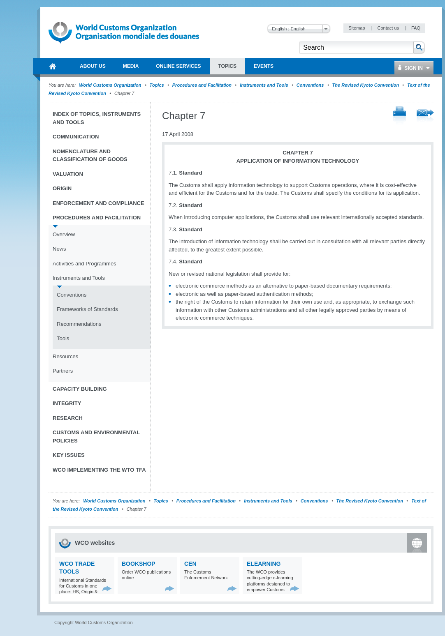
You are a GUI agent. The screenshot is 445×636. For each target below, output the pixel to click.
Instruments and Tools (264, 85)
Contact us (388, 27)
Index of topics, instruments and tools (97, 118)
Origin (62, 188)
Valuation (68, 174)
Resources (65, 356)
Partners (63, 371)
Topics (157, 85)
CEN (190, 563)
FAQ (415, 27)
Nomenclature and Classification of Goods (90, 155)
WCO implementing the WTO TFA (99, 470)
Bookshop (138, 563)
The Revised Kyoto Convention (365, 85)
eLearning (263, 563)
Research (68, 418)
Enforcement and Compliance (98, 203)
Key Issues (69, 455)
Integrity (67, 403)
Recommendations (79, 324)
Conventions (310, 85)
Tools (63, 338)
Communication (76, 137)
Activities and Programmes (84, 263)
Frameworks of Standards (87, 309)
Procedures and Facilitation (202, 85)
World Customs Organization (110, 85)
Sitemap (357, 27)
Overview (64, 234)
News (59, 249)
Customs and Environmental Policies (96, 436)
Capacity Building (80, 389)
